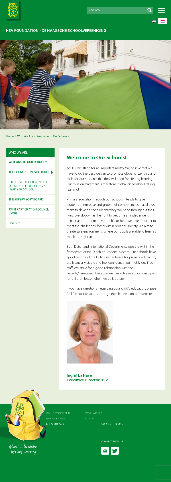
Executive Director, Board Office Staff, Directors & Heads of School (29, 186)
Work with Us (94, 413)
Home (10, 136)
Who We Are (25, 136)
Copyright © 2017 (112, 424)
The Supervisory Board (26, 199)
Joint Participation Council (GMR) (29, 211)
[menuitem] (154, 21)
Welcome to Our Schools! (28, 162)
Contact (91, 418)
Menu (161, 10)
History (14, 223)
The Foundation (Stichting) (29, 172)
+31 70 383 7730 (55, 424)
